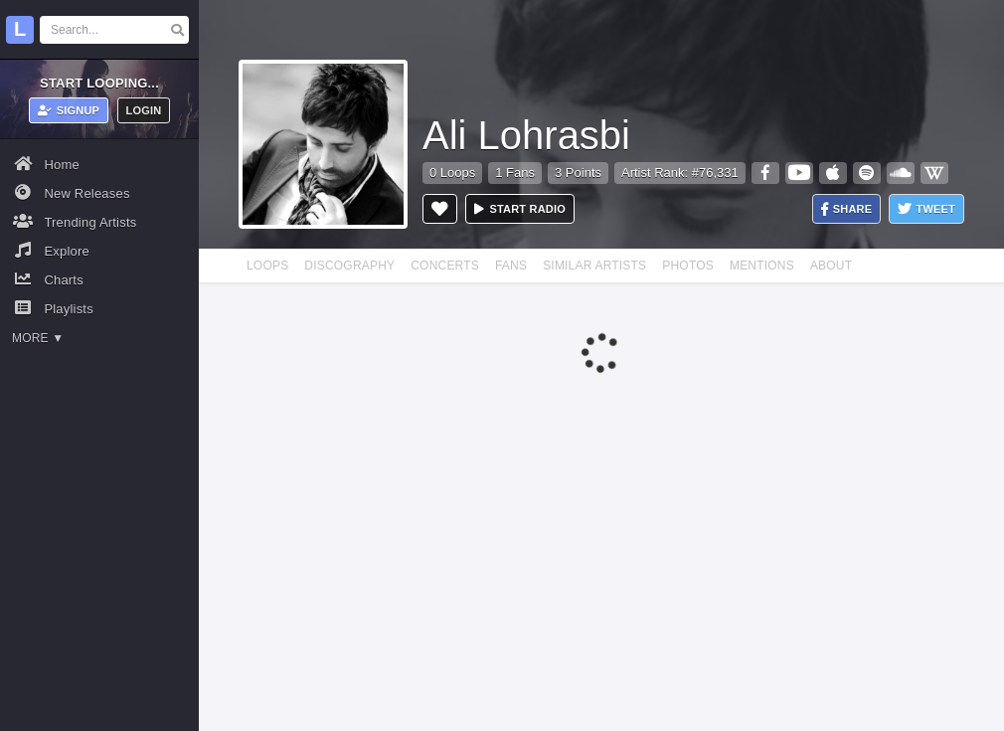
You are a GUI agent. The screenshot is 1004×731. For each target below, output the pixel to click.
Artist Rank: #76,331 (680, 172)
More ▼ (38, 338)
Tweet (926, 209)
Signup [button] (69, 110)
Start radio (520, 209)
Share (847, 209)
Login (144, 110)
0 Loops (452, 172)
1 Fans (515, 172)
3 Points (578, 172)
